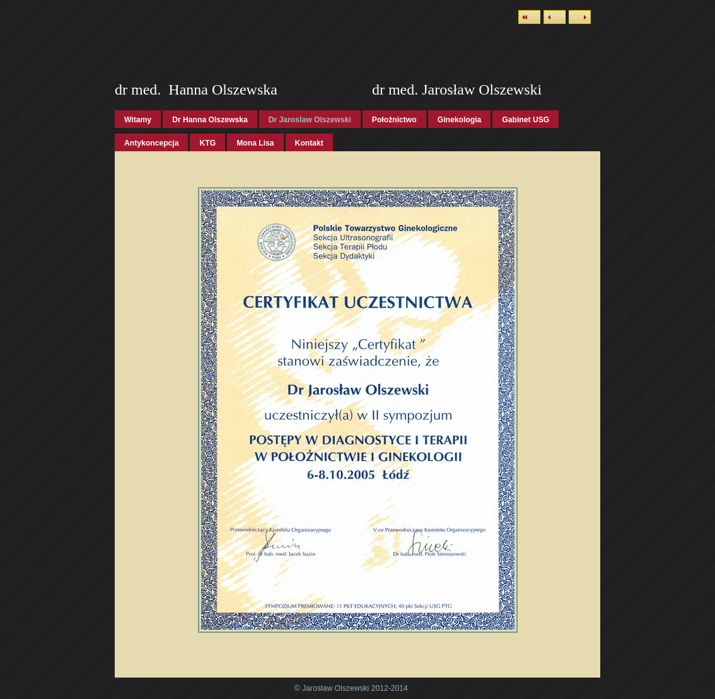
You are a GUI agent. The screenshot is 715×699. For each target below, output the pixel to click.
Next (580, 17)
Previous (555, 17)
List (529, 17)
